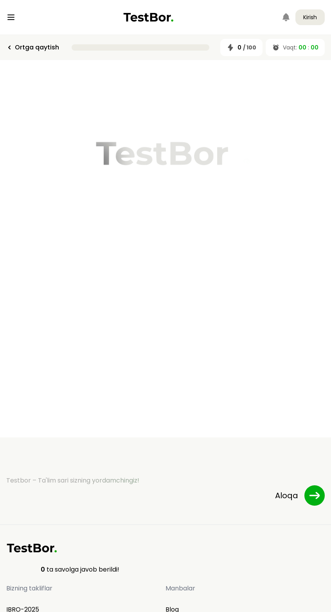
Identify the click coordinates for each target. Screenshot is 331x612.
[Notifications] (286, 17)
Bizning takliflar (29, 588)
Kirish (310, 17)
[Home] (148, 17)
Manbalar (180, 588)
